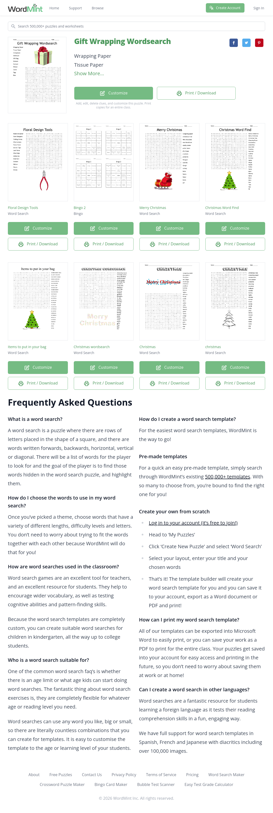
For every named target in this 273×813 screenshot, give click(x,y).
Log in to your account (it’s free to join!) (193, 522)
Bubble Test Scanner (156, 784)
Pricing (192, 774)
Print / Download (196, 93)
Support (75, 8)
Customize (113, 93)
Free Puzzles (60, 774)
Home (54, 8)
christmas (213, 346)
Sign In (258, 8)
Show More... (89, 73)
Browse (98, 8)
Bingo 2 (80, 207)
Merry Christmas (152, 207)
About (34, 774)
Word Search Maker (226, 774)
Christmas (147, 346)
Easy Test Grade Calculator (208, 784)
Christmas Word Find (222, 207)
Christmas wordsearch (92, 346)
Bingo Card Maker (110, 784)
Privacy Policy (124, 774)
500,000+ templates (227, 476)
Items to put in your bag (27, 346)
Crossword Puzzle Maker (62, 784)
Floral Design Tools (23, 207)
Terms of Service (161, 774)
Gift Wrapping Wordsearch (122, 41)
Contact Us (92, 774)
